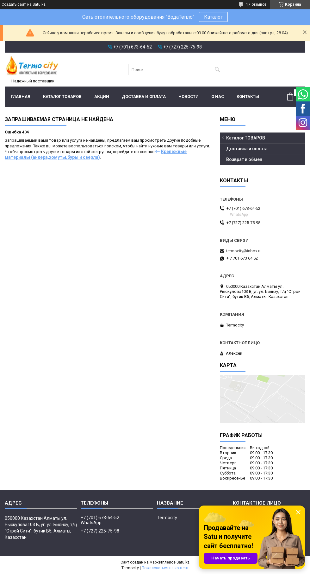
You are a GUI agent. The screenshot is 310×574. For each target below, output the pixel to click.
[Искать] (217, 69)
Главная (20, 96)
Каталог (213, 17)
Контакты (248, 96)
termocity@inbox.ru (244, 250)
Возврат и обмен (244, 159)
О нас (217, 96)
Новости (188, 96)
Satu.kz (183, 562)
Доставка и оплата (144, 96)
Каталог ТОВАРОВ (62, 96)
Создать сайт (14, 4)
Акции (101, 96)
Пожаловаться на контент (165, 568)
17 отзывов (256, 4)
